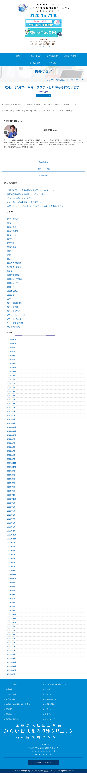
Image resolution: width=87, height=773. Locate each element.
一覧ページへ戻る (43, 169)
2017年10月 (12, 622)
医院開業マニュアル (43, 763)
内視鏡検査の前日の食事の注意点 (18, 704)
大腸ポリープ (12, 283)
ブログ (84, 80)
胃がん (10, 239)
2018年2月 (11, 607)
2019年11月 (12, 539)
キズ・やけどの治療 (15, 323)
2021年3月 (11, 487)
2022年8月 (11, 443)
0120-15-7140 (43, 15)
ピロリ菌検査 (12, 307)
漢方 (9, 251)
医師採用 (9, 709)
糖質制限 (10, 243)
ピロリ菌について (14, 311)
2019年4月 (11, 559)
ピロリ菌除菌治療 (14, 303)
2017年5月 (11, 642)
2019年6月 (11, 551)
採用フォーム (49, 709)
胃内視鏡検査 (12, 231)
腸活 (9, 223)
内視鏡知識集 (49, 704)
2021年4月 (11, 483)
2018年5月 (11, 595)
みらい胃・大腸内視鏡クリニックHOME (62, 80)
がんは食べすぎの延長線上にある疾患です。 (25, 202)
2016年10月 (12, 670)
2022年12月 (12, 427)
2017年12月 (12, 614)
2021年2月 (11, 491)
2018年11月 (12, 575)
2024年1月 (11, 391)
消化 (9, 255)
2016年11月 (12, 666)
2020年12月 (12, 499)
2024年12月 (12, 368)
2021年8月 (11, 475)
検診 (9, 259)
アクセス (48, 694)
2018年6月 (11, 591)
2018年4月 (11, 599)
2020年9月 (11, 503)
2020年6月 (11, 515)
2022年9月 (11, 439)
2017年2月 (11, 654)
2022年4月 (11, 455)
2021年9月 (11, 471)
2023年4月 (11, 411)
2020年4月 (11, 519)
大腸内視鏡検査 (13, 275)
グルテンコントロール (16, 315)
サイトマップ (49, 719)
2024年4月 (11, 383)
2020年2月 (11, 527)
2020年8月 (11, 507)
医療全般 (10, 295)
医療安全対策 (12, 291)
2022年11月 (12, 431)
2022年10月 (12, 435)
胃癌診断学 (11, 227)
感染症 (10, 271)
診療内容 (9, 689)
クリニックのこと (14, 319)
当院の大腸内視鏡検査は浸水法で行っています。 (27, 194)
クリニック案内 (11, 684)
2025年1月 (11, 364)
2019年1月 (11, 571)
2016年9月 (11, 674)
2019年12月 (12, 535)
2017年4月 (11, 646)
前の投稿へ (43, 162)
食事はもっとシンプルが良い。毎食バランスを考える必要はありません (36, 206)
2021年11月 (12, 463)
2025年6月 (11, 348)
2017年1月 (11, 658)
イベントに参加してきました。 (20, 198)
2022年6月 (11, 451)
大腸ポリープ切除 (14, 279)
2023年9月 (11, 395)
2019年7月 (11, 547)
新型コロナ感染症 (14, 267)
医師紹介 (48, 689)
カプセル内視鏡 (13, 327)
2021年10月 (12, 467)
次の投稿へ (43, 175)
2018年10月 (12, 579)
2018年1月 (11, 611)
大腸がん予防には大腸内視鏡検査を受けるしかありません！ (31, 190)
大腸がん (10, 287)
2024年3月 (11, 387)
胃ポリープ (11, 235)
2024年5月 (11, 379)
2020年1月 (11, 531)
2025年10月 (12, 344)
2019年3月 (11, 563)
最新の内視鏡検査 (14, 263)
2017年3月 (11, 650)
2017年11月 (12, 618)
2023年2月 (11, 419)
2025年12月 (12, 340)
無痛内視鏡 (11, 247)
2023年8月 (11, 399)
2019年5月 (11, 555)
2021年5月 (11, 479)
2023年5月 (11, 407)
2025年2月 (11, 360)
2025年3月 (11, 356)
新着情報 (9, 714)
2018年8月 (11, 583)
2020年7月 (11, 511)
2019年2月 (11, 567)
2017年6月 (11, 638)
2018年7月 (11, 587)
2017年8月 (11, 630)
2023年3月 (11, 415)
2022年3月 (11, 459)
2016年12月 (12, 662)
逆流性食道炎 (12, 219)
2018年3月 (11, 603)
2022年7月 (11, 447)
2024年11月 (12, 372)
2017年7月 (11, 634)
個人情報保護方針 (12, 719)
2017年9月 (11, 626)
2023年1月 (11, 423)
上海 (9, 299)
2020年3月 (11, 523)
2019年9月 (11, 543)
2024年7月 (11, 375)
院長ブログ (49, 714)
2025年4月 (11, 352)
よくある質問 (11, 694)
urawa (43, 8)
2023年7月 (11, 403)
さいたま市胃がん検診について (56, 684)
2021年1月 (11, 495)
